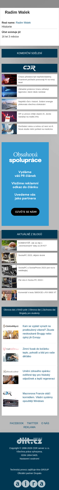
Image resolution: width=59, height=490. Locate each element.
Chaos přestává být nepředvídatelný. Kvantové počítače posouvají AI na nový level (36, 80)
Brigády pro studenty (29, 313)
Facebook (17, 423)
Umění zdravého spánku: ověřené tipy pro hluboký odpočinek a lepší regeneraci (39, 375)
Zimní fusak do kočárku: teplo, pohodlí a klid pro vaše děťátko (39, 353)
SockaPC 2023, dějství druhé (31, 255)
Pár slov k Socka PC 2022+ (30, 280)
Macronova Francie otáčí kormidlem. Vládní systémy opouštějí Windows (38, 397)
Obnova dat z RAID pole (15, 309)
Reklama (29, 427)
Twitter (32, 423)
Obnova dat (35, 309)
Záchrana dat (48, 309)
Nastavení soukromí (29, 458)
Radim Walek (23, 22)
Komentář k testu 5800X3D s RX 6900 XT (37, 292)
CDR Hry (29, 68)
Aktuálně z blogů (29, 234)
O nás (45, 423)
